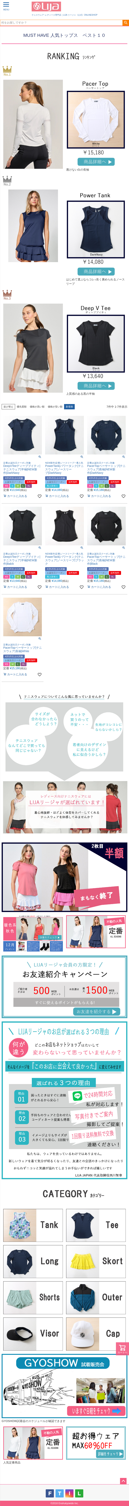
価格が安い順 (55, 406)
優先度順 (22, 406)
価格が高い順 (37, 406)
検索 (125, 23)
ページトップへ (123, 1481)
